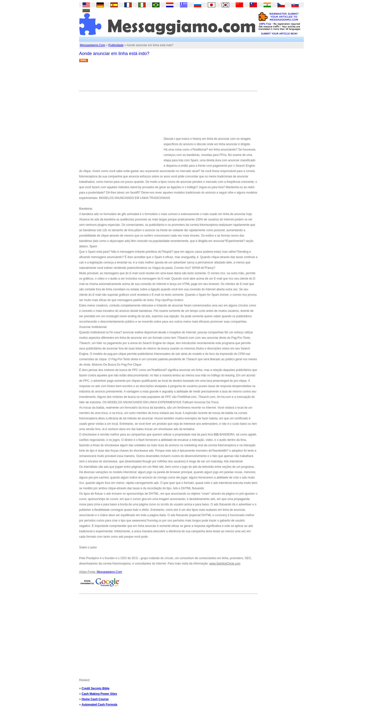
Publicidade (116, 45)
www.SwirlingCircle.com (224, 563)
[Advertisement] (168, 78)
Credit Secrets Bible (95, 688)
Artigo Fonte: (88, 572)
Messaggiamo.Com (92, 45)
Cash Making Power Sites (99, 694)
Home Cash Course (95, 699)
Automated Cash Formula (99, 704)
